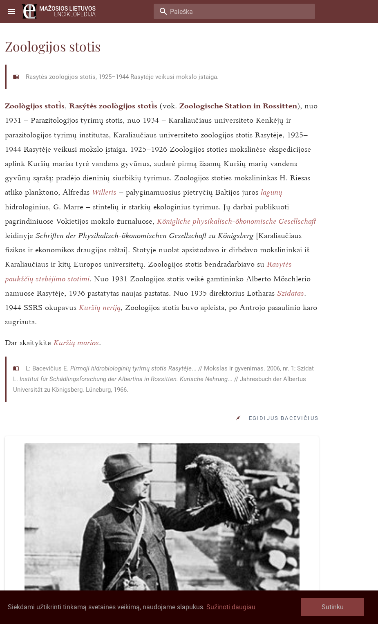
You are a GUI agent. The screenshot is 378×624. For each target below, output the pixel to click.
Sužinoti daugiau (230, 607)
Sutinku (333, 607)
